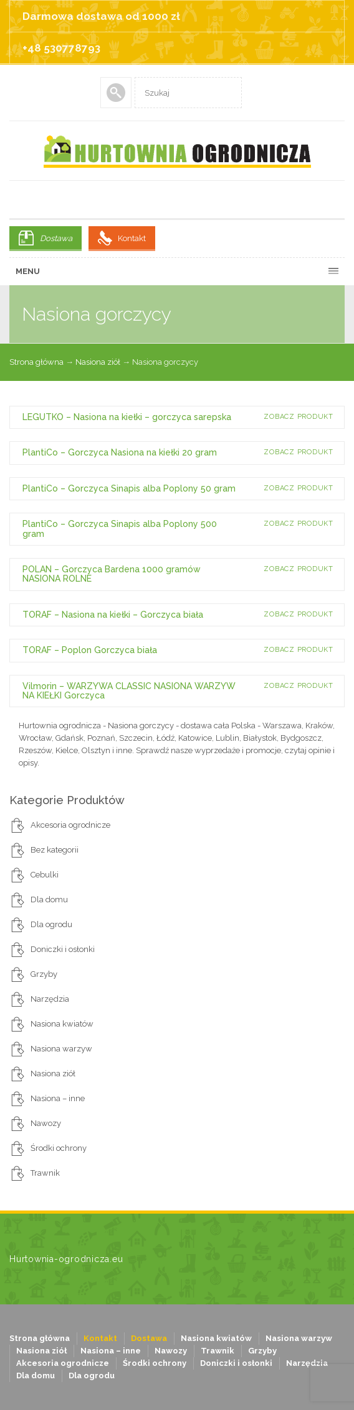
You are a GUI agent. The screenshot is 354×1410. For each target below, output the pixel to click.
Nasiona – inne (58, 1098)
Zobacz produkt (298, 417)
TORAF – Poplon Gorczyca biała (89, 650)
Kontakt (132, 238)
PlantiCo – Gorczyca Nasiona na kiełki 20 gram (119, 452)
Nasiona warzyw (61, 1048)
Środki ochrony (59, 1148)
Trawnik (45, 1173)
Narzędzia (50, 999)
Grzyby (44, 974)
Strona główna (36, 362)
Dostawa (56, 238)
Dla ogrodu (51, 924)
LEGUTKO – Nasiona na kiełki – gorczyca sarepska (126, 417)
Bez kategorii (55, 849)
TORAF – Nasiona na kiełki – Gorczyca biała (112, 615)
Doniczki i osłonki (63, 949)
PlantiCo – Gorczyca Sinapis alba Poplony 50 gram (129, 488)
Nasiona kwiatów (62, 1023)
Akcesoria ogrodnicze (70, 825)
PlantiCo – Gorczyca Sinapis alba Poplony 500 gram (119, 528)
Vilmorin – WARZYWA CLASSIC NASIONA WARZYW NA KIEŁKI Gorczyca (129, 690)
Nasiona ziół (97, 362)
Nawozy (46, 1123)
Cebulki (45, 874)
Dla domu (49, 899)
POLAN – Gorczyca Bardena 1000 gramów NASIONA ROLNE (111, 574)
